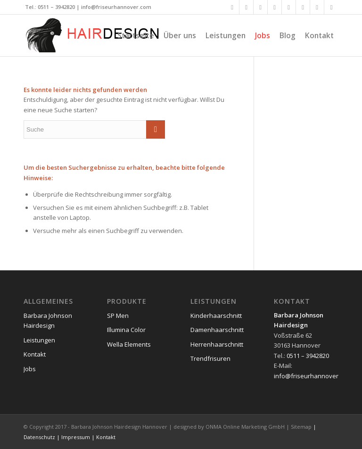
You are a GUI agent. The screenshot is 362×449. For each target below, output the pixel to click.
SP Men (118, 315)
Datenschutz (39, 437)
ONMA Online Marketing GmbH (245, 426)
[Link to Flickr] (289, 7)
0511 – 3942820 (56, 6)
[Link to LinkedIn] (274, 7)
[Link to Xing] (260, 7)
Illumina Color (126, 329)
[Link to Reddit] (331, 7)
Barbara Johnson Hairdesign (48, 320)
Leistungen (39, 340)
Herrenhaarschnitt (216, 344)
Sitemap (301, 426)
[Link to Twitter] (246, 7)
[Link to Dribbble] (317, 7)
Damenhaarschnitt (217, 329)
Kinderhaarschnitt (216, 315)
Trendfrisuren (210, 358)
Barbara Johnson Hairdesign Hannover (119, 426)
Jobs (30, 369)
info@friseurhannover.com (116, 6)
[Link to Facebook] (232, 7)
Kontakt (35, 354)
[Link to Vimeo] (303, 7)
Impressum (75, 437)
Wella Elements (129, 344)
